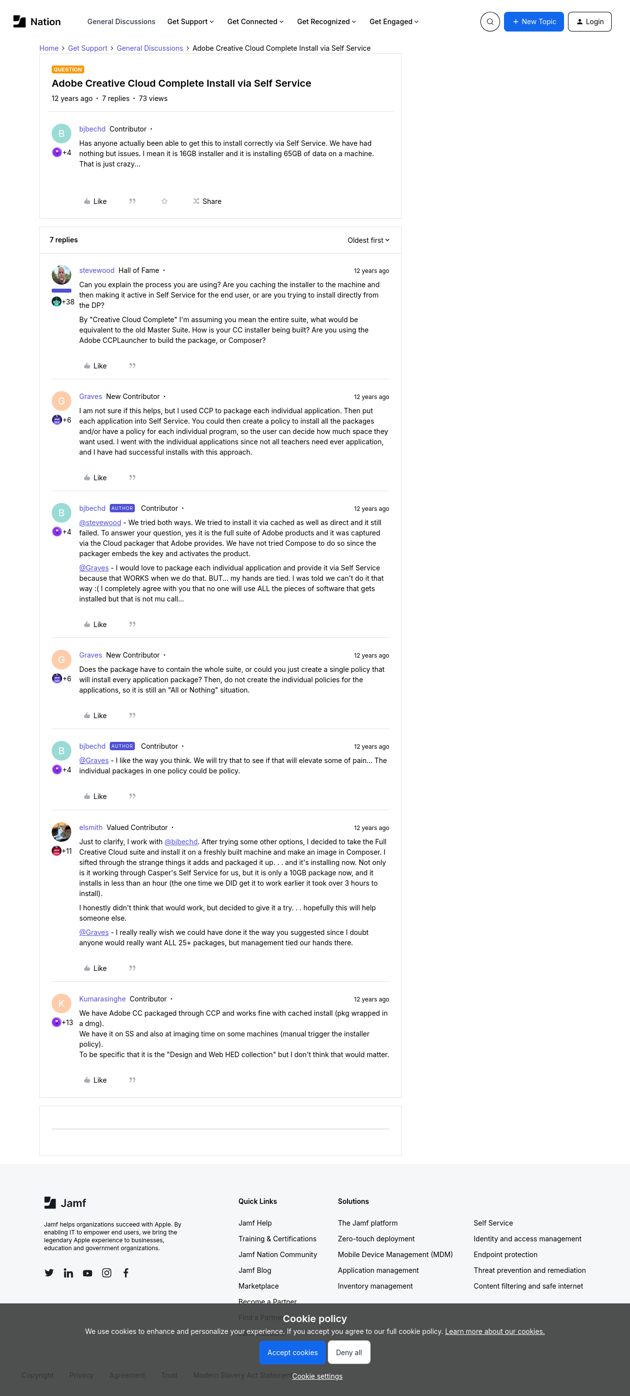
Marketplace (259, 1286)
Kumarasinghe (102, 999)
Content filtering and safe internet (528, 1286)
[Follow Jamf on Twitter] (49, 1273)
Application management (378, 1270)
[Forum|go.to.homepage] (37, 21)
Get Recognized (327, 21)
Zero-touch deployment (376, 1238)
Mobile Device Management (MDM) (395, 1254)
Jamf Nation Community (278, 1254)
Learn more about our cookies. (495, 1331)
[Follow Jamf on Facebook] (126, 1273)
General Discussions (122, 21)
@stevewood (100, 522)
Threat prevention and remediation (530, 1270)
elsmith (90, 827)
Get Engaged (395, 21)
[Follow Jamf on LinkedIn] (68, 1273)
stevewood (97, 270)
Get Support (191, 21)
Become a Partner (268, 1301)
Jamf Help (255, 1223)
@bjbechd (180, 841)
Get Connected (256, 21)
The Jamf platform (368, 1223)
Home (49, 48)
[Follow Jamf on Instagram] (107, 1273)
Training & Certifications (278, 1238)
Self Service (493, 1223)
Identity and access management (528, 1238)
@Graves (94, 568)
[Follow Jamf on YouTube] (88, 1272)
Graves (90, 396)
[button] (534, 22)
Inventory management (375, 1286)
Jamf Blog (255, 1270)
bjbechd (92, 129)
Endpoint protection (506, 1254)
